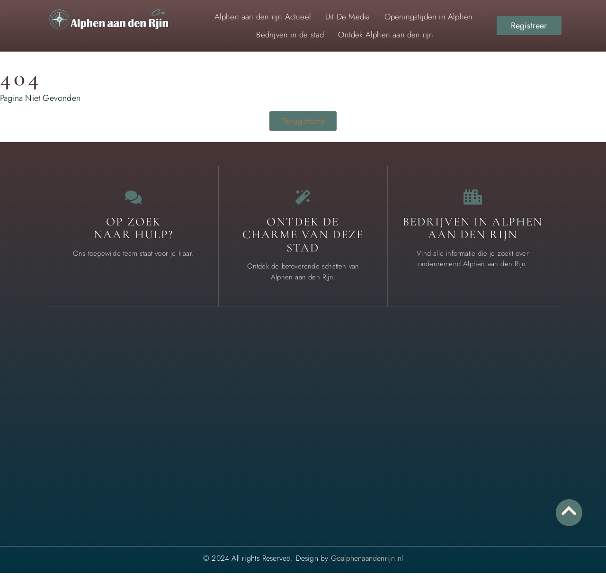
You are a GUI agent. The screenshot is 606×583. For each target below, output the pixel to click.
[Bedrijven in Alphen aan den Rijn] (472, 203)
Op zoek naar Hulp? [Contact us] (133, 237)
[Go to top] (568, 510)
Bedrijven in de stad (290, 34)
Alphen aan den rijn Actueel (262, 16)
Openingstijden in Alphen (428, 16)
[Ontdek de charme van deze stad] (303, 203)
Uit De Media (347, 16)
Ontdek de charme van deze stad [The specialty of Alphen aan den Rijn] (303, 244)
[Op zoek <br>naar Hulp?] (133, 203)
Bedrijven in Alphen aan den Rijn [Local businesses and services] (472, 237)
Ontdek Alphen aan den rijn (385, 34)
